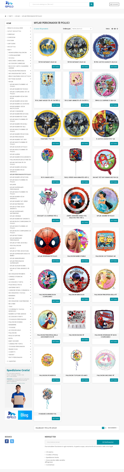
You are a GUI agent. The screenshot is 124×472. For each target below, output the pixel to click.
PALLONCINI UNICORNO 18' (105, 375)
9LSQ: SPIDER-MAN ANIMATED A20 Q (76, 177)
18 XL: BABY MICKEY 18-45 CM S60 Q (47, 100)
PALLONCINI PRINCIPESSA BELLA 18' (105, 295)
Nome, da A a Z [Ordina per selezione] (77, 29)
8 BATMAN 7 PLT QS (47, 139)
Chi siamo (49, 452)
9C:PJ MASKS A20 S (47, 177)
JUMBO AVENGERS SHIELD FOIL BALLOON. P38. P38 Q (77, 217)
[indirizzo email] (71, 442)
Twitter (12, 441)
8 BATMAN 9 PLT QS (76, 139)
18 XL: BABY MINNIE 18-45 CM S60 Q (76, 100)
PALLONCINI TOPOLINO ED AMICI (76, 375)
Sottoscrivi (108, 442)
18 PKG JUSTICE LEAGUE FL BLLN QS (105, 62)
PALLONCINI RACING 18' (76, 335)
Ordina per (67, 29)
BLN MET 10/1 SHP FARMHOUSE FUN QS (105, 177)
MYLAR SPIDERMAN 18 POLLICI (47, 256)
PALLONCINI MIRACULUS (76, 295)
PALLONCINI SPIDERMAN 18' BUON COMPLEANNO (105, 336)
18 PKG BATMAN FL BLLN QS (47, 62)
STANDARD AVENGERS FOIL (47, 414)
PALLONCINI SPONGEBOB (47, 375)
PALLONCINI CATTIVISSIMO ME (106, 256)
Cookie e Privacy (52, 455)
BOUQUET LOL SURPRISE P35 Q (47, 216)
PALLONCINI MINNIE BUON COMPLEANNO (47, 296)
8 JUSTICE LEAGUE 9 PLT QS (105, 139)
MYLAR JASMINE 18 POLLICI (105, 216)
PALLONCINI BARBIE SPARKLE (76, 256)
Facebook (7, 441)
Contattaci (50, 465)
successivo (113, 428)
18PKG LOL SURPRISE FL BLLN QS (105, 100)
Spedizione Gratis (52, 457)
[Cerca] (61, 4)
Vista (107, 29)
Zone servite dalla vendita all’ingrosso (55, 461)
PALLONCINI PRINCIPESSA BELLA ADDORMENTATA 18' (47, 336)
